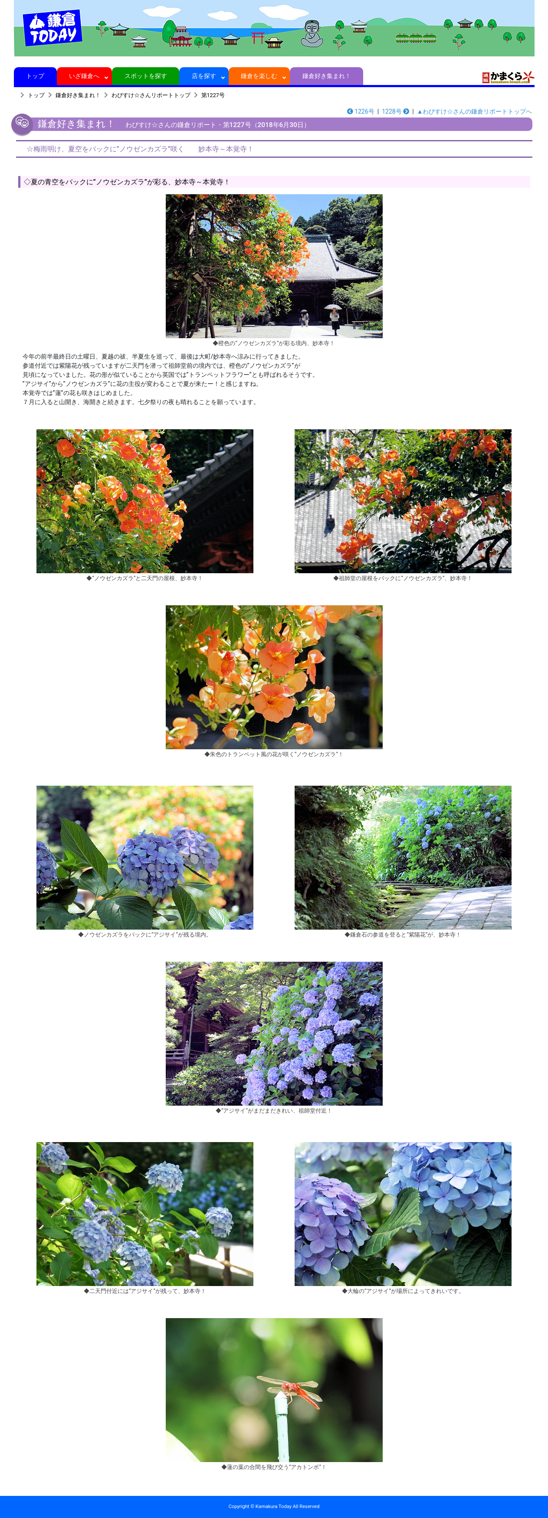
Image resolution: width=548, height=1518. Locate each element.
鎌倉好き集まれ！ (326, 75)
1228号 (395, 111)
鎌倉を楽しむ (259, 75)
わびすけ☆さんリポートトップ (151, 95)
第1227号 (213, 95)
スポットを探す (145, 75)
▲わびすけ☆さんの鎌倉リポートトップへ (474, 111)
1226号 (360, 111)
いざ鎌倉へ (84, 75)
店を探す (204, 75)
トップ (35, 75)
